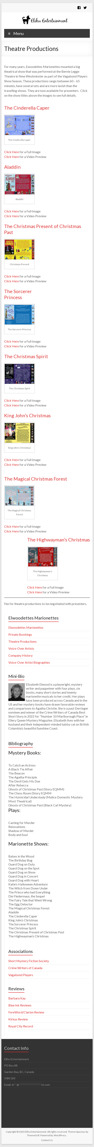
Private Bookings (20, 634)
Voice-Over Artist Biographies (29, 662)
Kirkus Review (18, 1019)
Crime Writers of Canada (25, 968)
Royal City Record (20, 1026)
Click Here (11, 152)
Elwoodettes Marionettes (25, 627)
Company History (20, 655)
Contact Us (47, 1140)
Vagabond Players (20, 975)
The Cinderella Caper (26, 108)
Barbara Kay (17, 998)
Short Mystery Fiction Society (28, 961)
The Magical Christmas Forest (35, 479)
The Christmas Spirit (26, 356)
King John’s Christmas (27, 415)
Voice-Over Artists (21, 648)
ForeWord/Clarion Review (26, 1012)
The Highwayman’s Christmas (58, 539)
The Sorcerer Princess (18, 294)
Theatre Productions (22, 641)
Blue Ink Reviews (19, 1005)
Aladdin (12, 167)
